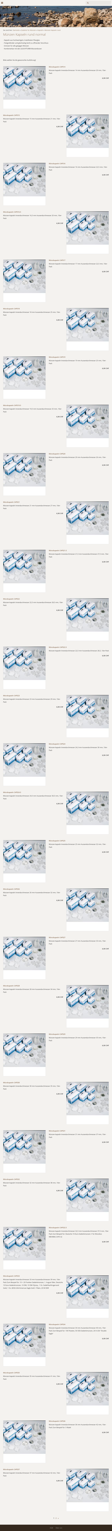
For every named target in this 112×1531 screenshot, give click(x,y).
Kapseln (40, 30)
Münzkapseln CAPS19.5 (12, 405)
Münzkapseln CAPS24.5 (12, 792)
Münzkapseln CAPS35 (11, 1373)
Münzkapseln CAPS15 (11, 115)
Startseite (16, 30)
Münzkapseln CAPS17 (57, 260)
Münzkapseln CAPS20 (57, 454)
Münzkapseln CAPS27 (57, 937)
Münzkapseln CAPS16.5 (12, 212)
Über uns (59, 1528)
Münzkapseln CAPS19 (57, 357)
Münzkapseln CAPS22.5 (58, 647)
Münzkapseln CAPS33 (11, 1276)
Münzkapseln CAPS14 (57, 67)
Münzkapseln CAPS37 (11, 1469)
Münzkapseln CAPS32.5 (58, 1227)
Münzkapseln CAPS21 (11, 502)
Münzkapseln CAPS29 (57, 1034)
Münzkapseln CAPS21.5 (58, 550)
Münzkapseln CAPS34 (57, 1324)
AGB (51, 1528)
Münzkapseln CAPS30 (11, 1082)
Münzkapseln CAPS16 (57, 163)
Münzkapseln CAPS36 (57, 1421)
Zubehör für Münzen (28, 30)
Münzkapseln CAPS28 (11, 986)
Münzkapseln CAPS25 (57, 841)
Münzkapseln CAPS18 (11, 309)
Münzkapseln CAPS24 (57, 744)
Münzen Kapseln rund (53, 30)
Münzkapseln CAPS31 (57, 1131)
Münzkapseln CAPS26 (11, 889)
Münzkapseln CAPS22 (11, 599)
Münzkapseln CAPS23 (11, 696)
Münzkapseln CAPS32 (11, 1179)
